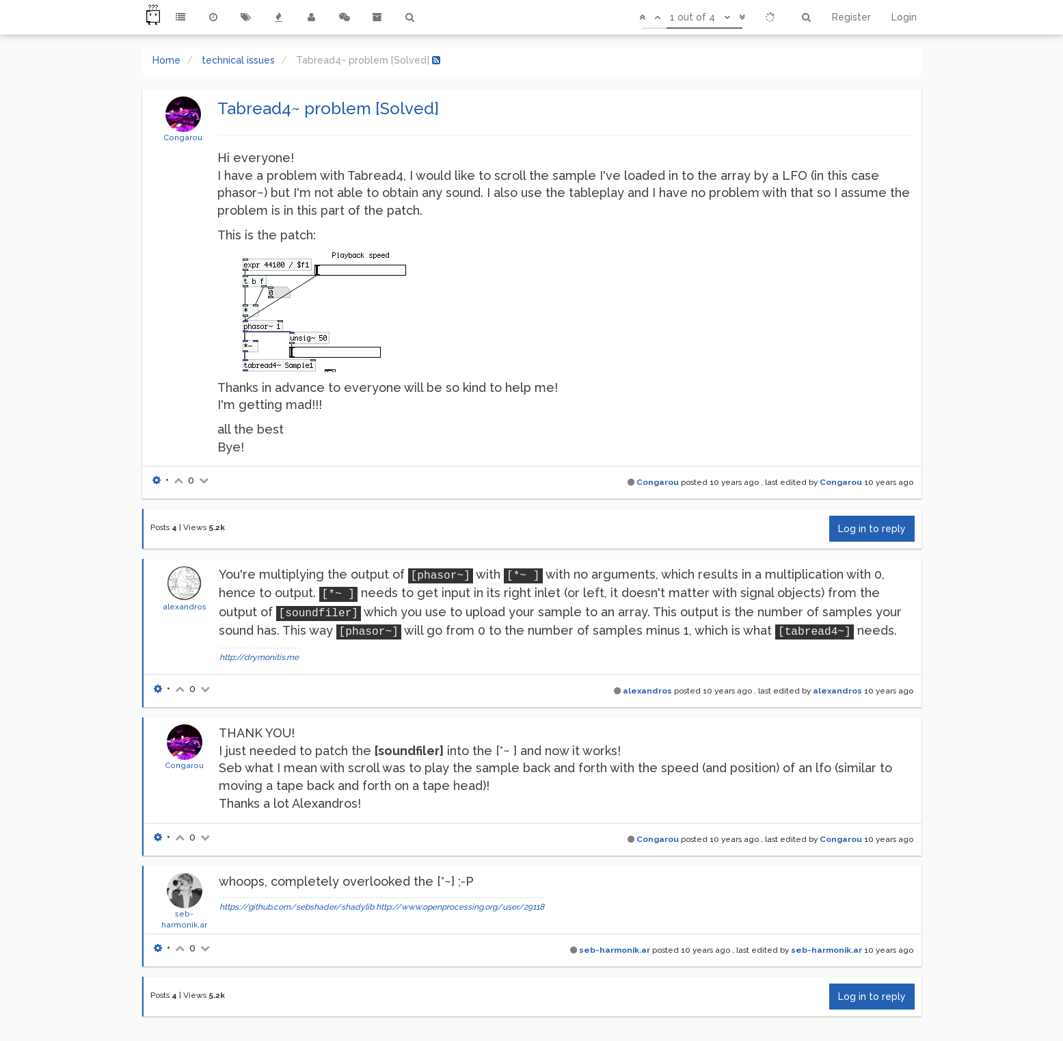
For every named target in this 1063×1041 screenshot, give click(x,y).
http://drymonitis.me (259, 657)
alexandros (184, 606)
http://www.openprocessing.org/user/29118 (460, 907)
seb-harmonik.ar (614, 950)
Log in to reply (872, 528)
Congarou (182, 137)
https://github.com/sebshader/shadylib (296, 907)
